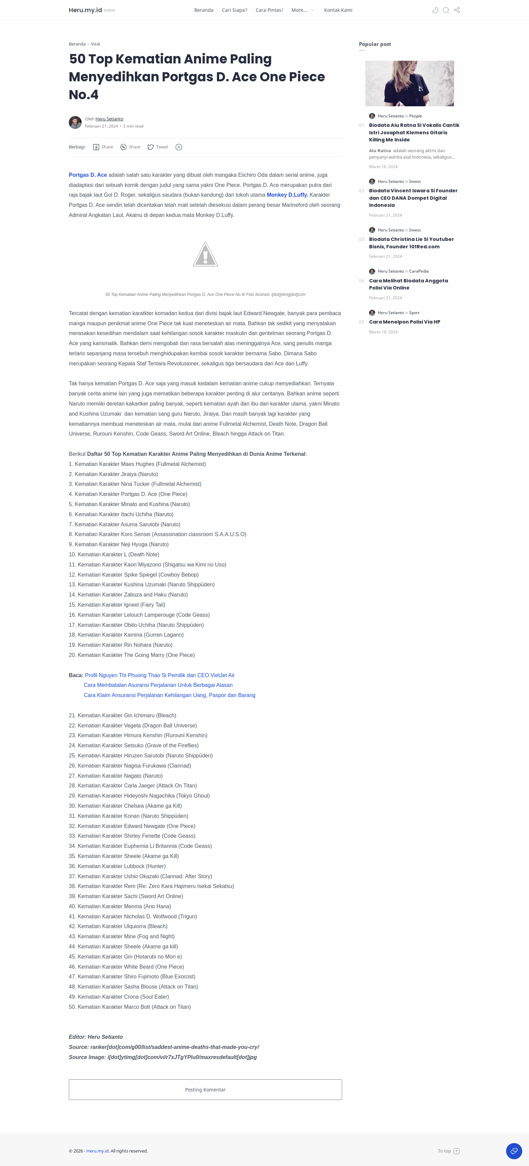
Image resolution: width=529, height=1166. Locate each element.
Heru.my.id (85, 10)
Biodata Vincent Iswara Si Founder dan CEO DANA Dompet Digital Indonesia (413, 198)
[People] (415, 116)
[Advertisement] (409, 453)
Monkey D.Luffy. (287, 195)
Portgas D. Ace (89, 175)
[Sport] (414, 312)
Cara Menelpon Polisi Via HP (404, 321)
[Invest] (415, 181)
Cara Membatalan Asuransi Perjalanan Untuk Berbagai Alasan (158, 685)
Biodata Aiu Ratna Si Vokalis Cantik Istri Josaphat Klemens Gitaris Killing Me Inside (414, 132)
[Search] (446, 10)
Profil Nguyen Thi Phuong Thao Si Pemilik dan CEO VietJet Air (160, 675)
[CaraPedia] (419, 271)
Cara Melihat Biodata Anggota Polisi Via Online (408, 284)
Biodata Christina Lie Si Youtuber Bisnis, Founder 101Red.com (411, 243)
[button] (435, 10)
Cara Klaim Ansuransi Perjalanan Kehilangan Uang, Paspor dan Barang (169, 695)
